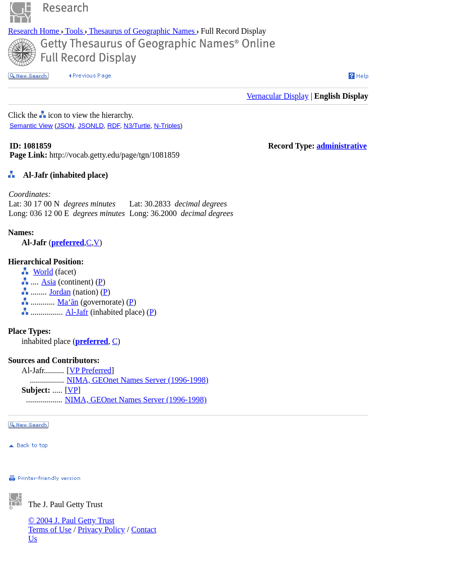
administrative (341, 146)
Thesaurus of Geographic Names (142, 31)
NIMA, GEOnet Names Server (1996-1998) (137, 380)
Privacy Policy (101, 529)
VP (72, 390)
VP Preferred (90, 370)
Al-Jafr (76, 312)
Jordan (60, 292)
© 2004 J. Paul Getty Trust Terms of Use (71, 525)
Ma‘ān (68, 302)
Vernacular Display (278, 96)
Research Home (34, 31)
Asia (48, 281)
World (43, 271)
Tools (74, 31)
